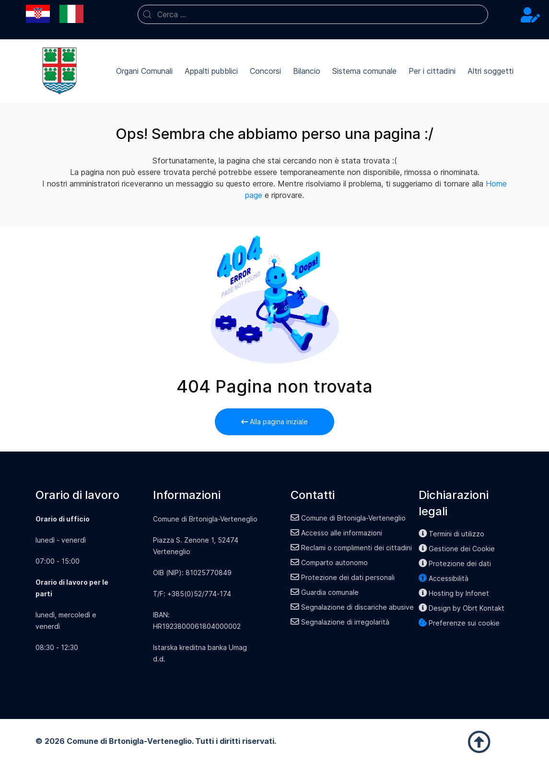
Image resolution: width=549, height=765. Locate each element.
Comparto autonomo (329, 562)
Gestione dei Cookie (457, 549)
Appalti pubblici (211, 71)
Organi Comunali (144, 71)
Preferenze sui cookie (459, 623)
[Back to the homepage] (59, 71)
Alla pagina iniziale (274, 421)
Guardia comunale (325, 592)
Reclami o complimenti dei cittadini (351, 548)
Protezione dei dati (455, 563)
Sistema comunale (364, 71)
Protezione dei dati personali (343, 577)
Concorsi (265, 71)
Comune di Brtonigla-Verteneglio (348, 518)
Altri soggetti (490, 71)
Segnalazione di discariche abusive (352, 607)
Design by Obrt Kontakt (462, 608)
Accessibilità (444, 578)
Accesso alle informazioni (336, 533)
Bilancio (306, 71)
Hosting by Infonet (454, 593)
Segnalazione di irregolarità (340, 622)
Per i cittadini (432, 71)
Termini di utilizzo (452, 534)
